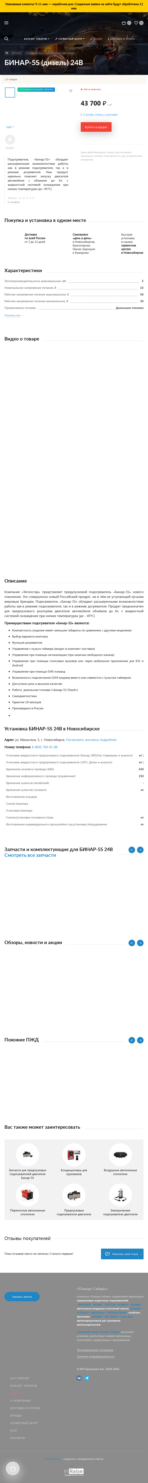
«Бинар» (98, 1304)
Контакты (17, 1438)
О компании (20, 1400)
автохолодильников (88, 1324)
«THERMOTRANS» (117, 1312)
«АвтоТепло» (97, 1312)
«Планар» (135, 1308)
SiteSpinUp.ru (53, 1459)
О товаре (11, 79)
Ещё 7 (10, 127)
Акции (15, 1393)
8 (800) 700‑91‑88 (44, 747)
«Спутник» (83, 1312)
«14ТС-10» (110, 1304)
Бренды (16, 1415)
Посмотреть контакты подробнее (91, 739)
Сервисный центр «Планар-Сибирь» (98, 1331)
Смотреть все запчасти (30, 855)
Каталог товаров (23, 1385)
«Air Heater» (111, 1316)
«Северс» (122, 1304)
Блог (14, 1430)
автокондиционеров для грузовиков (98, 1320)
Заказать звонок (22, 1296)
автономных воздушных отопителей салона (103, 1308)
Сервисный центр (24, 1423)
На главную (19, 1378)
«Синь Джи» (126, 1316)
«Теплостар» (84, 1304)
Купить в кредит (96, 127)
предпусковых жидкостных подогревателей (102, 1300)
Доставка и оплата (25, 1408)
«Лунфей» (135, 1304)
